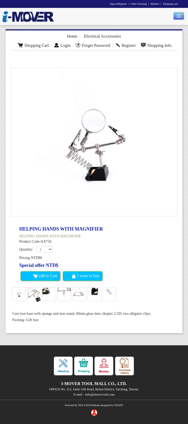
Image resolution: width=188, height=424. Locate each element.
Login (62, 45)
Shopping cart (170, 3)
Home (72, 36)
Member (155, 3)
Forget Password (92, 45)
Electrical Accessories (102, 36)
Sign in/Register (118, 3)
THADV (118, 405)
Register (125, 45)
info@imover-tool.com (99, 394)
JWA (80, 405)
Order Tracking (138, 3)
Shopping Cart (33, 45)
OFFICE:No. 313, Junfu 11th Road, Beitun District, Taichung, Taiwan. (94, 389)
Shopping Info (156, 45)
